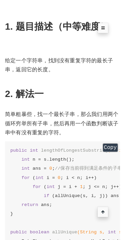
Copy (110, 148)
